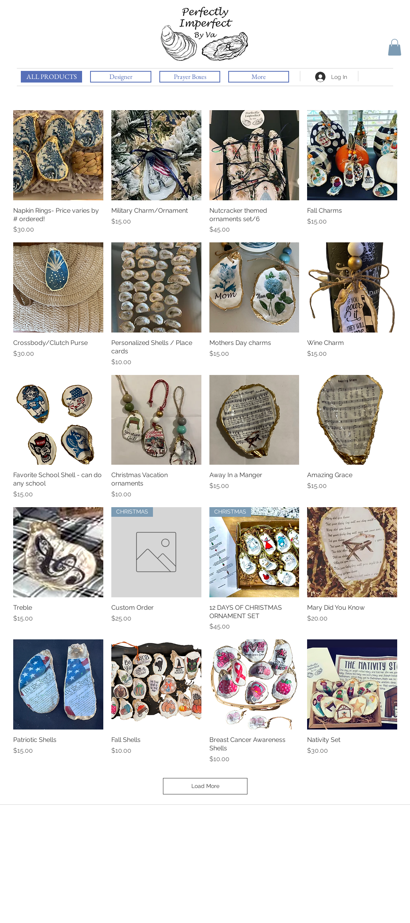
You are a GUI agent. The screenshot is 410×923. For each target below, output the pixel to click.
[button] (395, 47)
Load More (205, 786)
